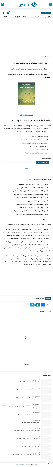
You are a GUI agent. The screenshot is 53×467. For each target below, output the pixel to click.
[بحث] (2, 4)
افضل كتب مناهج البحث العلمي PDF (30, 422)
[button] (43, 305)
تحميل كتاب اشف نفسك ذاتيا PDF (31, 446)
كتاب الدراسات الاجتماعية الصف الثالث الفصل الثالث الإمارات (24, 454)
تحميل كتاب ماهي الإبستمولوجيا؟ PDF (30, 381)
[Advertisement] (26, 40)
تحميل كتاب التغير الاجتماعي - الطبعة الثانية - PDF (27, 430)
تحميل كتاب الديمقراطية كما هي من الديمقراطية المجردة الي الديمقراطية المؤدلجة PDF (21, 407)
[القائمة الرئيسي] (50, 4)
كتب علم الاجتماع (46, 13)
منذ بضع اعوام (35, 380)
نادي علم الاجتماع (20, 464)
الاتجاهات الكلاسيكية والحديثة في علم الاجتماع (28, 438)
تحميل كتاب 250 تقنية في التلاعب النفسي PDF (28, 414)
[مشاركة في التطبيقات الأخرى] (27, 305)
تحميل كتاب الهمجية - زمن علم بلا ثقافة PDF (28, 390)
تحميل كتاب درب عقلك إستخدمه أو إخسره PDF (28, 398)
